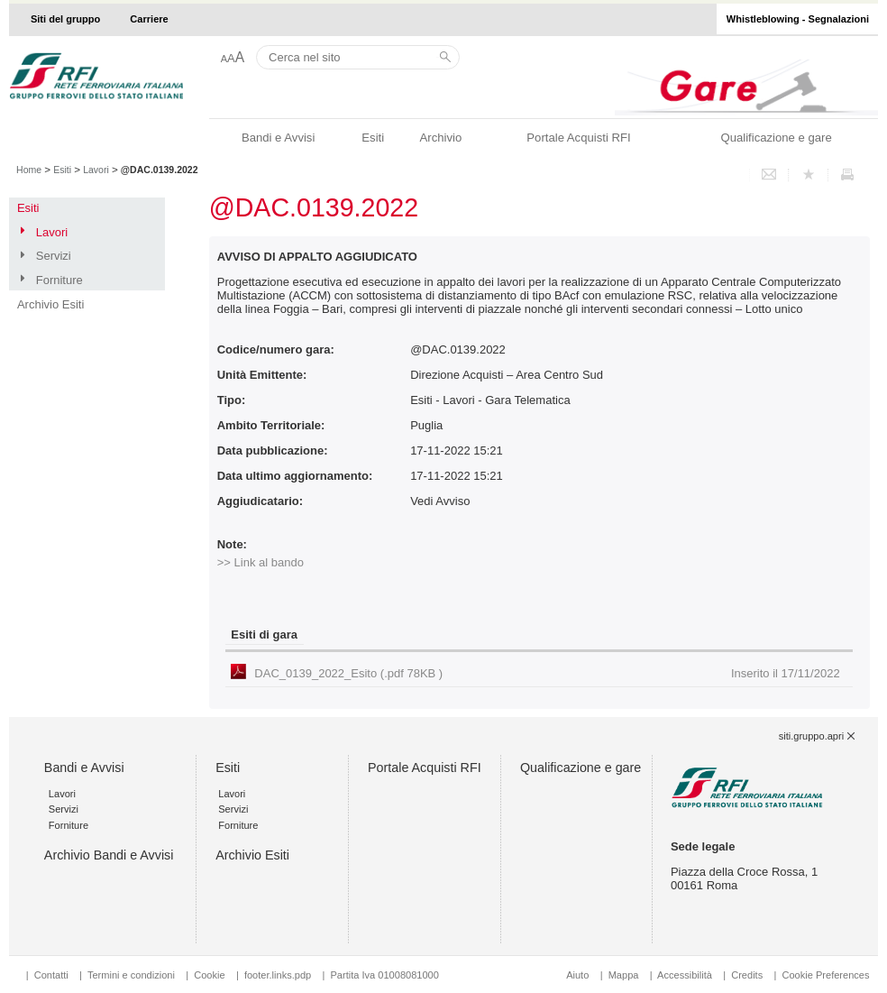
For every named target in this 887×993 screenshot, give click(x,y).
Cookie (209, 975)
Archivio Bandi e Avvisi (109, 855)
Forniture (59, 280)
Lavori (96, 169)
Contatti (51, 975)
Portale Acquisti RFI (578, 137)
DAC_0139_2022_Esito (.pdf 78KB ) (546, 673)
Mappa (623, 975)
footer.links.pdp (277, 975)
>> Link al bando (260, 562)
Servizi (53, 255)
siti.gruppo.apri (811, 736)
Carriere (149, 19)
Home (28, 169)
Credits (747, 975)
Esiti (372, 137)
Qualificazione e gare (775, 137)
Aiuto (577, 975)
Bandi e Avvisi (278, 137)
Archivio (441, 137)
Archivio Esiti (50, 304)
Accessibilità (686, 975)
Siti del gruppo (65, 19)
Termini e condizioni (131, 975)
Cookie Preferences (825, 975)
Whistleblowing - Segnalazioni (798, 19)
